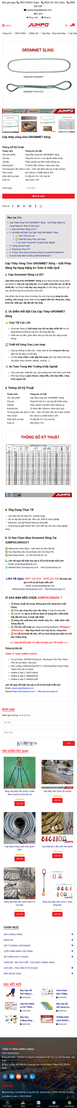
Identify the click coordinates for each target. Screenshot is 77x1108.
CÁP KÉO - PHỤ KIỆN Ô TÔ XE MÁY (21, 967)
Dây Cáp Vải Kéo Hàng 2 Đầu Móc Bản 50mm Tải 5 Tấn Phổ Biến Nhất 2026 (26, 992)
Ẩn (19, 217)
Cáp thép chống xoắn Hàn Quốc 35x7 (19, 848)
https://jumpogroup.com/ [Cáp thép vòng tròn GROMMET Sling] (27, 567)
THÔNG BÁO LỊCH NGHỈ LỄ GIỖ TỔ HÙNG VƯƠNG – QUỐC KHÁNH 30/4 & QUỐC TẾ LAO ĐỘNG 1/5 (63, 1019)
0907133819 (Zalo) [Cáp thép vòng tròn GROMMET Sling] (28, 2)
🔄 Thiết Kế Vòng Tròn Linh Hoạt (30, 239)
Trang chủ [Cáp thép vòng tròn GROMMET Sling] (6, 33)
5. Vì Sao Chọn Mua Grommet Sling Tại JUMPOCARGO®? (37, 252)
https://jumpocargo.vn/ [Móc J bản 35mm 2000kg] (55, 589)
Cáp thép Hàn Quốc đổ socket (57, 791)
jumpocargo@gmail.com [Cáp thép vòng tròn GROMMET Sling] (38, 10)
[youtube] (18, 1076)
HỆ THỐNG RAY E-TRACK (16, 956)
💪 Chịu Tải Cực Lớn (25, 236)
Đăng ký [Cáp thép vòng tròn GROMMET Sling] (46, 17)
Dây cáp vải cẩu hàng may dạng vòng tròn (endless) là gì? (63, 1006)
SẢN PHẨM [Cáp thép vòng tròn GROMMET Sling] (20, 33)
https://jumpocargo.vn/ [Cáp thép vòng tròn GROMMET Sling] (51, 567)
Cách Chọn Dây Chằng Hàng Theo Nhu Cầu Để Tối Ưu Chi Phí (63, 992)
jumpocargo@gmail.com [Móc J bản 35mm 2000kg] (43, 586)
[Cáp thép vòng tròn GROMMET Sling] (38, 25)
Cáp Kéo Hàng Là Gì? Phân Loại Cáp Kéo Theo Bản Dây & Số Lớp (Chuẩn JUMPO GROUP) (27, 1006)
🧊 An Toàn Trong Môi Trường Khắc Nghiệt (35, 242)
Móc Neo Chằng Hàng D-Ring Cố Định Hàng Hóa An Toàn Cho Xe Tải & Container (27, 1019)
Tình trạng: (7, 188)
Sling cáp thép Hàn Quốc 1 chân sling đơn (57, 903)
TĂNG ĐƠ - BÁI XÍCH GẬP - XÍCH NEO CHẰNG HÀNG (29, 962)
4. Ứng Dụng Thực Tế (20, 249)
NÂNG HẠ (8, 939)
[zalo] (32, 1076)
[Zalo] (43, 206)
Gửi (69, 743)
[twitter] (12, 1076)
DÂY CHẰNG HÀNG (13, 934)
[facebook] (5, 1076)
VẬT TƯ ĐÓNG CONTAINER (17, 945)
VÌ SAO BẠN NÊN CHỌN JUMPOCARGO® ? (30, 256)
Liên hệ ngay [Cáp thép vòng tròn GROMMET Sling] (15, 578)
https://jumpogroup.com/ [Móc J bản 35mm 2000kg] (31, 589)
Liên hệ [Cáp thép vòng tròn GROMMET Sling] (19, 803)
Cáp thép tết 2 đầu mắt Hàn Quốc (57, 846)
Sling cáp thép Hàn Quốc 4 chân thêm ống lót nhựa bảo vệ (19, 793)
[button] (38, 14)
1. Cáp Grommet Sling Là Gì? (23, 229)
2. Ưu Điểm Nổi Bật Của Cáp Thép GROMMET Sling (34, 232)
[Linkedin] (24, 206)
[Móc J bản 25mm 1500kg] (64, 627)
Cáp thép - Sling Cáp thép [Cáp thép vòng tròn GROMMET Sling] (53, 33)
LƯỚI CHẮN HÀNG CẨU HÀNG (18, 951)
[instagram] (25, 1076)
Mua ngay (38, 196)
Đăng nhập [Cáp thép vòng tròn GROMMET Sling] (32, 17)
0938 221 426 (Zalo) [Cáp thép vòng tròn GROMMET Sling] (53, 2)
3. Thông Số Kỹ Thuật (20, 246)
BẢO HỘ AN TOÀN (12, 973)
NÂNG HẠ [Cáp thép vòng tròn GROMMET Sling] (33, 33)
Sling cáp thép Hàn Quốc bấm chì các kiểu (19, 903)
